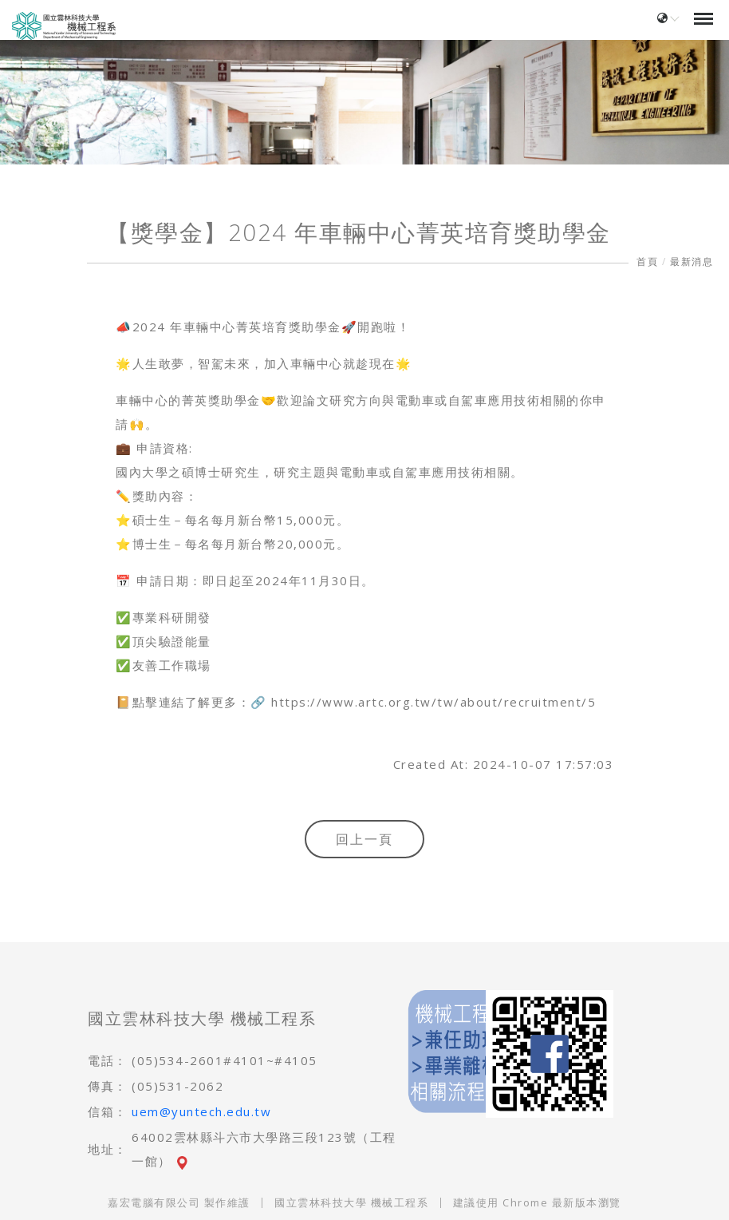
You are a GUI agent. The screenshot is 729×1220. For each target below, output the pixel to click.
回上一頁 (364, 839)
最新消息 (691, 261)
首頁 (647, 261)
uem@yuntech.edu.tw (201, 1111)
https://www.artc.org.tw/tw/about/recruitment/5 (433, 702)
